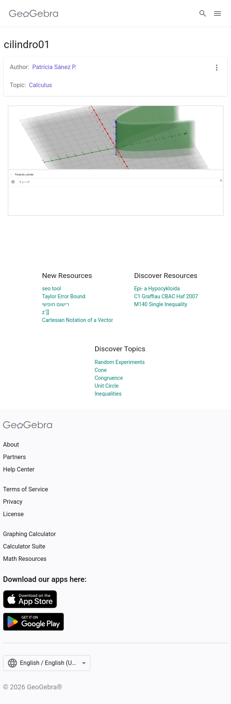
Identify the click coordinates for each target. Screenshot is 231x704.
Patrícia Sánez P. (54, 67)
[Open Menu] (217, 13)
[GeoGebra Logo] (33, 13)
